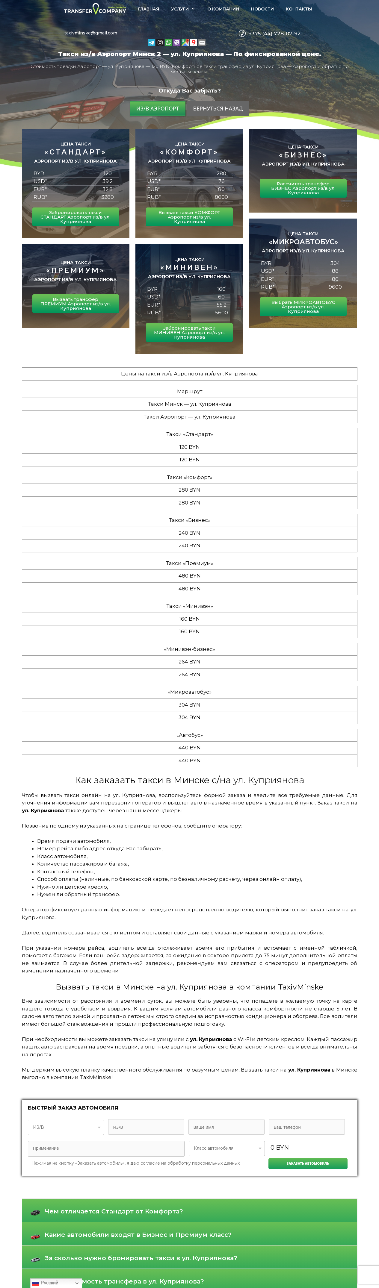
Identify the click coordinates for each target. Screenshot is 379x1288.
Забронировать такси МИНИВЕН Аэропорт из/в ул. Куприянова (189, 332)
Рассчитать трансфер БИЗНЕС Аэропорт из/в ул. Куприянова (303, 188)
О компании (223, 9)
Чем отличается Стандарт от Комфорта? (114, 1211)
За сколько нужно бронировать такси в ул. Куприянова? (141, 1258)
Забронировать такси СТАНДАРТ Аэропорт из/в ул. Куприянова (75, 217)
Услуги (186, 9)
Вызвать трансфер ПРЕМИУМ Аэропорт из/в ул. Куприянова (75, 303)
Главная (148, 9)
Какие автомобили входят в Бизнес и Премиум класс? (138, 1234)
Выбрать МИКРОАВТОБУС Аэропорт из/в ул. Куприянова (303, 306)
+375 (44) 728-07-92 (275, 34)
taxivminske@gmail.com (90, 33)
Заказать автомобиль (308, 1163)
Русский (45, 1283)
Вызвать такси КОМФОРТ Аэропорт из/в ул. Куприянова (189, 217)
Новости (262, 9)
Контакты (299, 9)
